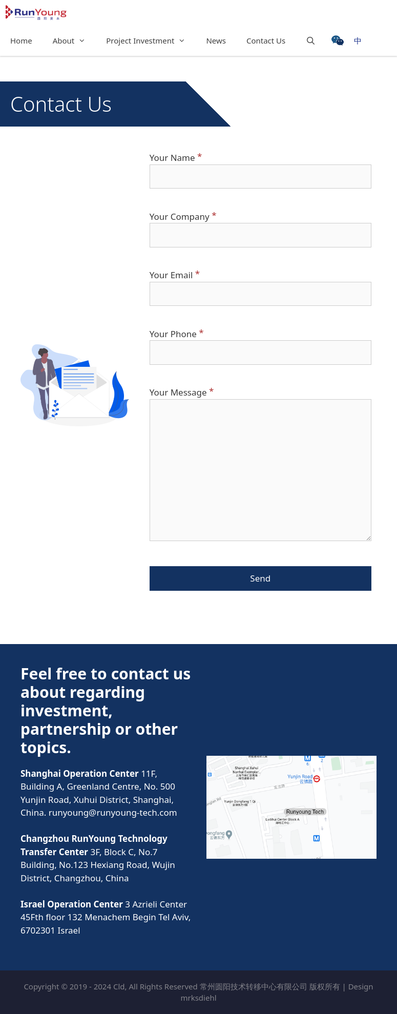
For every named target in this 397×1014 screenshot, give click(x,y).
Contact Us (265, 40)
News (216, 40)
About (74, 40)
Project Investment (151, 40)
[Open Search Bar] (311, 40)
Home (21, 40)
